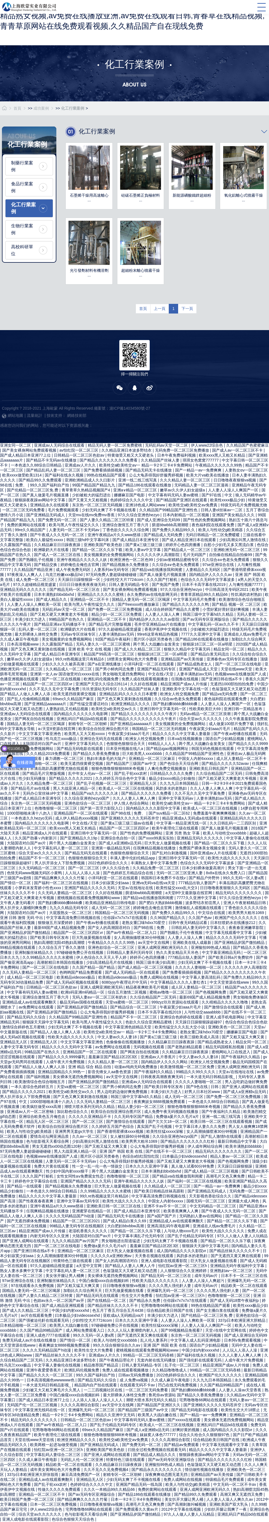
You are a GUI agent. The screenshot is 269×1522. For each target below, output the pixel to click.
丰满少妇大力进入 (31, 619)
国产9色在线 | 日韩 (203, 1086)
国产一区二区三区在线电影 (239, 664)
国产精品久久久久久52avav (226, 763)
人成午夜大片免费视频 (66, 1062)
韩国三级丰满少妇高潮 (156, 962)
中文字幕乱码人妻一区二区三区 (61, 848)
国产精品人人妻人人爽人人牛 (130, 1265)
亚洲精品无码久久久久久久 (24, 589)
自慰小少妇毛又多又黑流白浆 (229, 545)
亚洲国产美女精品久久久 (234, 515)
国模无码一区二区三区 (206, 1201)
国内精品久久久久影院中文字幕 (153, 808)
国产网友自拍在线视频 (34, 719)
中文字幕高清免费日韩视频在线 (73, 917)
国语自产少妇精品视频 (225, 738)
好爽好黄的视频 (186, 1430)
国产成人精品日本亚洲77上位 (26, 455)
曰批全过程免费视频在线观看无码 (157, 1449)
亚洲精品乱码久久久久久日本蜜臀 (128, 694)
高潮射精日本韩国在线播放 (60, 962)
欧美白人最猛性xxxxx (45, 540)
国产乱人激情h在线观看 (222, 1136)
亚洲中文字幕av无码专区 (79, 1201)
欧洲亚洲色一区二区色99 (132, 559)
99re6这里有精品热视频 (158, 634)
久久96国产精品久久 (168, 917)
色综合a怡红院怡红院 (141, 1156)
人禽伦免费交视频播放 (167, 768)
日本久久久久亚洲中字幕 (147, 1166)
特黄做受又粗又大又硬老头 (131, 455)
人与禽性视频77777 (246, 584)
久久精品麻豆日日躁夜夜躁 (57, 545)
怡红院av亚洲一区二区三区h (183, 1265)
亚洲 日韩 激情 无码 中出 (22, 917)
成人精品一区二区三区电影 (30, 977)
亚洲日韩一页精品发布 (243, 709)
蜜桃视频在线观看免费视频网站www (89, 898)
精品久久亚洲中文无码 (116, 1415)
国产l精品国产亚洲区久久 (159, 1405)
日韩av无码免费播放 (136, 1375)
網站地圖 (12, 415)
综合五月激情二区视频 (127, 992)
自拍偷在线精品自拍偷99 (231, 554)
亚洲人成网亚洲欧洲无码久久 (163, 947)
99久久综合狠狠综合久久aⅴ (117, 1345)
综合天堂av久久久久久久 (201, 719)
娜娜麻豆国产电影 (130, 495)
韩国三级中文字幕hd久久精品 (208, 614)
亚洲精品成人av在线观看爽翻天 (30, 1002)
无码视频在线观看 (149, 1047)
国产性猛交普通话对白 (89, 704)
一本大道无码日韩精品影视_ (211, 1077)
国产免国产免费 (166, 584)
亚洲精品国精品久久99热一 (62, 1072)
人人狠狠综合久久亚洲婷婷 (184, 1270)
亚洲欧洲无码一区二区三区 (237, 549)
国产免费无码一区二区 (58, 520)
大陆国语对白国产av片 (42, 743)
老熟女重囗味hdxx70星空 (144, 922)
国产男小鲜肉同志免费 (115, 669)
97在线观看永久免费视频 (33, 1285)
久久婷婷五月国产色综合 (113, 1126)
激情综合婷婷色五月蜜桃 (24, 1027)
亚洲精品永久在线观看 (50, 505)
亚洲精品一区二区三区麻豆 (152, 758)
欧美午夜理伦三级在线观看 (175, 828)
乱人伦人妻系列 (154, 1340)
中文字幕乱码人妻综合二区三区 (53, 1454)
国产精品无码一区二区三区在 (75, 589)
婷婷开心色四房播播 (183, 545)
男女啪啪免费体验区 (250, 997)
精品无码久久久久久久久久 (239, 893)
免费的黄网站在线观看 (27, 525)
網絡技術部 (76, 415)
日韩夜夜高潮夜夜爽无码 (162, 1077)
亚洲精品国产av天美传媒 (183, 659)
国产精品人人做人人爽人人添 (25, 694)
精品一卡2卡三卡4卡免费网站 (68, 1415)
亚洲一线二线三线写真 (138, 480)
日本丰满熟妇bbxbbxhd (54, 594)
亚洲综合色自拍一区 (118, 838)
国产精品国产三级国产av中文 (132, 763)
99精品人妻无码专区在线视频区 (77, 1226)
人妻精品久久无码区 (203, 569)
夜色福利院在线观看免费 (213, 525)
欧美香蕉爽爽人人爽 (181, 1211)
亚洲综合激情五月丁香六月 (126, 525)
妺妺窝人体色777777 (158, 1435)
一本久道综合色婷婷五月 (32, 1086)
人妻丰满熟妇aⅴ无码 (117, 634)
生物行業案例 (22, 229)
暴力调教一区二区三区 (65, 758)
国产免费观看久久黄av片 (137, 1509)
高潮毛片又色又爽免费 (226, 1176)
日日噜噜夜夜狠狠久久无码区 (225, 888)
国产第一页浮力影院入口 (102, 808)
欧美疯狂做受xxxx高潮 (42, 1106)
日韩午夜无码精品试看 (188, 922)
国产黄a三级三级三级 (144, 545)
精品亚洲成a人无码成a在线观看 (190, 818)
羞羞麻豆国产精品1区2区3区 (113, 1057)
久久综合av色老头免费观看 (178, 699)
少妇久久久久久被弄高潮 (63, 664)
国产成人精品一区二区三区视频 (145, 967)
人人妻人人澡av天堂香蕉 (240, 1390)
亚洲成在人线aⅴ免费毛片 (246, 634)
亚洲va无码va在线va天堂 (154, 883)
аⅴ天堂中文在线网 (154, 942)
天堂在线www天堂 (237, 669)
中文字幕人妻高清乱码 (201, 977)
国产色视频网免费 (211, 992)
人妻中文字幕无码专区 (20, 1047)
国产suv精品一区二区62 (170, 813)
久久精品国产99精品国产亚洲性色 (169, 510)
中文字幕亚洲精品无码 (222, 952)
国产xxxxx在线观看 (185, 1420)
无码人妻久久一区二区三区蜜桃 (103, 644)
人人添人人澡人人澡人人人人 (98, 1400)
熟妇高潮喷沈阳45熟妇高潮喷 (60, 942)
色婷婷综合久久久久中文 (132, 500)
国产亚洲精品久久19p (79, 838)
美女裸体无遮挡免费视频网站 (78, 1077)
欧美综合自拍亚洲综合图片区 (104, 728)
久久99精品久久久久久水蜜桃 (48, 957)
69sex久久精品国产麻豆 (74, 699)
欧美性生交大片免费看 (94, 1350)
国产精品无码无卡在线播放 (149, 470)
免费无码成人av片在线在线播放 (30, 1340)
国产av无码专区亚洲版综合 (206, 619)
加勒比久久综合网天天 (83, 1290)
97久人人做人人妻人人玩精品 (242, 1236)
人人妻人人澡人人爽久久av (230, 1499)
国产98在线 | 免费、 (128, 813)
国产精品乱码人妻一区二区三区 (53, 470)
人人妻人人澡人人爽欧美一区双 (34, 604)
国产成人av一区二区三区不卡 (238, 450)
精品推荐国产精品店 (102, 1365)
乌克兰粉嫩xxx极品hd (64, 574)
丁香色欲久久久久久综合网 (126, 530)
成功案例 (41, 108)
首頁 (17, 108)
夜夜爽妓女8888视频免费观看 (160, 1101)
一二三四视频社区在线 (103, 1390)
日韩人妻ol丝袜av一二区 (222, 510)
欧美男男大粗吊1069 (246, 912)
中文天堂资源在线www (230, 982)
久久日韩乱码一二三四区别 (233, 823)
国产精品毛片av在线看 (31, 788)
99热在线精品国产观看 (107, 475)
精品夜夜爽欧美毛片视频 (147, 987)
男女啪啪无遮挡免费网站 (124, 674)
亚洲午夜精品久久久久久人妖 (82, 559)
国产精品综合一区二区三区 (134, 1007)
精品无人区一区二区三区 (48, 1121)
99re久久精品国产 (31, 530)
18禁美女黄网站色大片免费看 (133, 659)
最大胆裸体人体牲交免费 (36, 634)
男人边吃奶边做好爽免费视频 (122, 1091)
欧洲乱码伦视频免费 (102, 679)
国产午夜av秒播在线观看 (235, 733)
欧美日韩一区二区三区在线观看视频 (221, 1121)
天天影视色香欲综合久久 (211, 1196)
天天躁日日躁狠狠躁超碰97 (199, 1022)
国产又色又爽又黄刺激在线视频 (38, 649)
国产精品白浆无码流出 (210, 654)
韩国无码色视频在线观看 (213, 748)
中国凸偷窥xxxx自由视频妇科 (104, 1280)
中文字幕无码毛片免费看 (195, 599)
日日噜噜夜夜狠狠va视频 (235, 480)
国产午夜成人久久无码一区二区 (57, 535)
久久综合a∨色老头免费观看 (226, 559)
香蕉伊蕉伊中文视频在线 (166, 629)
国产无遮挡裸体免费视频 (29, 1221)
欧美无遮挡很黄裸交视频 (75, 694)
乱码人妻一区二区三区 (38, 629)
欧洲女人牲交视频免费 (180, 694)
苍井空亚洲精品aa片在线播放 (160, 624)
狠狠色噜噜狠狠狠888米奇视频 (118, 768)
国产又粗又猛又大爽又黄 (243, 1037)
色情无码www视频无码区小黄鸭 (35, 873)
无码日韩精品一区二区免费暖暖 (213, 535)
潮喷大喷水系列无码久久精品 (90, 1106)
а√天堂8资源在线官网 (57, 728)
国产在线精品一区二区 (107, 1300)
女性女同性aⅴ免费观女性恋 (81, 1176)
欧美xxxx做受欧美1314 (22, 475)
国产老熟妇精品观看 (185, 1047)
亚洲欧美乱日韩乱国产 (209, 768)
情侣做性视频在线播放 (205, 1469)
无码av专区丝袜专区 (78, 634)
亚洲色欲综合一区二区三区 (88, 803)
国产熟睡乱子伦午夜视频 (182, 932)
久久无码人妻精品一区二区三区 (65, 893)
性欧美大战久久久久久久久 (71, 1037)
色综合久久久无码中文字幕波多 (208, 579)
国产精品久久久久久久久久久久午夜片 (144, 714)
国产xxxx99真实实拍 (156, 838)
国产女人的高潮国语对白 (109, 927)
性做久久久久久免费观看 (59, 1489)
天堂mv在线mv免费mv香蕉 (92, 515)
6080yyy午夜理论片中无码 (125, 982)
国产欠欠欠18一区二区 (168, 1121)
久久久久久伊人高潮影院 (159, 554)
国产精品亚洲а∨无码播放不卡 (60, 624)
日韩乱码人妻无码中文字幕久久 (198, 927)
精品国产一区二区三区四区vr (48, 684)
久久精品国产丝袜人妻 (161, 460)
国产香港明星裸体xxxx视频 (120, 1131)
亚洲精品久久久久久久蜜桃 (101, 594)
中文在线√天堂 (161, 674)
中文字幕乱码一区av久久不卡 (214, 624)
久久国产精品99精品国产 (42, 1330)
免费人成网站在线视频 (160, 977)
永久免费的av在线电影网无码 (152, 594)
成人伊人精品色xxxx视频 (77, 818)
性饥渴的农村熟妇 (247, 594)
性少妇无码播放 (33, 778)
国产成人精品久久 (52, 599)
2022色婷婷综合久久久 (108, 863)
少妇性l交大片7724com (123, 579)
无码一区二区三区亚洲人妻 (180, 873)
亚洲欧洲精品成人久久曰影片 (90, 480)
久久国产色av (200, 917)
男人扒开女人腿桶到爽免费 (24, 907)
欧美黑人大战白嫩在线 (69, 1325)
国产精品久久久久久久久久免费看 (109, 460)
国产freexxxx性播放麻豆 (139, 604)
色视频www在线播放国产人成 (241, 674)
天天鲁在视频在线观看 (155, 1256)
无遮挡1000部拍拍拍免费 (232, 684)
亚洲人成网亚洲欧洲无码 (102, 987)
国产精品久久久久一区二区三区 (46, 1375)
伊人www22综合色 (207, 445)
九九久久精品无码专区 (69, 907)
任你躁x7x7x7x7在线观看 (125, 917)
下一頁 (187, 308)
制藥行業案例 (22, 166)
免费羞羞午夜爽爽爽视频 (215, 813)
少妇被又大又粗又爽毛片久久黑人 (51, 1390)
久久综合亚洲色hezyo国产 (87, 798)
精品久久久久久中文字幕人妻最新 (182, 733)
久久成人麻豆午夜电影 (20, 639)
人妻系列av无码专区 (112, 569)
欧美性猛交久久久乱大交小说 (180, 1027)
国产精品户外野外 (205, 878)
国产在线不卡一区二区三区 (169, 1151)
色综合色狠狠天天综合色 (73, 1519)
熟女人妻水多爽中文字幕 (22, 1270)
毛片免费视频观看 (64, 510)
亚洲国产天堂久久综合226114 (101, 684)
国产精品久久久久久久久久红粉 (188, 1141)
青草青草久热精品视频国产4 (86, 490)
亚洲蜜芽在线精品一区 (92, 1211)
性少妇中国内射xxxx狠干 (67, 1171)
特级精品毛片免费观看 (225, 1479)
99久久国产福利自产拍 (50, 485)
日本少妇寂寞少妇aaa (110, 883)
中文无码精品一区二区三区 (213, 1206)
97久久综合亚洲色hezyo (139, 515)
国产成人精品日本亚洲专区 (136, 540)
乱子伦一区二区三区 (183, 1365)
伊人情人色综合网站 (132, 803)
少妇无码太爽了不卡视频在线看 (109, 510)
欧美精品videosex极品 (76, 977)
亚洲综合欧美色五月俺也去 (42, 1116)
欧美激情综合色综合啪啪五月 (40, 1081)
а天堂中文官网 (89, 1265)
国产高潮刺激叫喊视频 (187, 1504)
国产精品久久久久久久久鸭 (186, 604)
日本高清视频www (23, 644)
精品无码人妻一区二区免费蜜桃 (115, 445)
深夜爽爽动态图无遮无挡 (167, 1474)
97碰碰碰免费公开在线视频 (80, 952)
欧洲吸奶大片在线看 (52, 549)
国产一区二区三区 (84, 868)
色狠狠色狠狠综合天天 (126, 743)
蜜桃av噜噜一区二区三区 (171, 992)
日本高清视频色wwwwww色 (51, 1380)
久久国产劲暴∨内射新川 (36, 838)
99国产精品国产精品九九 (94, 485)
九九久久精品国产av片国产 (75, 1241)
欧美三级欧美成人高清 (200, 1037)
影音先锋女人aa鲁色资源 (110, 1072)
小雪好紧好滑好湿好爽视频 (226, 609)
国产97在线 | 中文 (217, 495)
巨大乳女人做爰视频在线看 (168, 843)
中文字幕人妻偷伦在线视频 (57, 1365)
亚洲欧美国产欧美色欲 (103, 545)
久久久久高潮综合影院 (80, 1405)
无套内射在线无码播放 (157, 1360)
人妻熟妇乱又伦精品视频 (67, 709)
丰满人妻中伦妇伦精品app (133, 858)
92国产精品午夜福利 (113, 639)
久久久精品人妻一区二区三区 (185, 480)
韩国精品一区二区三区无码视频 (159, 728)
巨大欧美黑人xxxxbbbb (142, 753)
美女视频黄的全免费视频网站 (109, 554)
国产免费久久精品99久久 (174, 530)
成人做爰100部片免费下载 (232, 723)
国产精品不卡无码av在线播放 (52, 460)
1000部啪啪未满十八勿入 (29, 813)
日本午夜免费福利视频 (177, 455)
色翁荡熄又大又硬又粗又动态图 (239, 689)
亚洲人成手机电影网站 (226, 1017)
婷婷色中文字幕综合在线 (36, 1181)
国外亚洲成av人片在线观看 (214, 853)
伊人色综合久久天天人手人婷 (102, 957)
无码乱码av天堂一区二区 (167, 445)
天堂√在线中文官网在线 (226, 1330)
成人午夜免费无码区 (74, 569)
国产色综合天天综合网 (179, 763)
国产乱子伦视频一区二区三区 (102, 783)
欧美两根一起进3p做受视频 (54, 1444)
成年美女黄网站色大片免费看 (55, 1469)
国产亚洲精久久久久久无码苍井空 (130, 818)
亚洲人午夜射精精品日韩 (245, 902)
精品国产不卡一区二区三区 (42, 858)
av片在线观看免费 (37, 1315)
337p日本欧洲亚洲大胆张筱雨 (33, 1474)
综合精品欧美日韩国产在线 (170, 1310)
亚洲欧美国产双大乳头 (229, 1504)
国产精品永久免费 (145, 1300)
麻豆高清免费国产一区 (81, 1474)
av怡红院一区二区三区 (79, 450)
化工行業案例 (72, 108)
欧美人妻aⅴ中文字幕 (143, 549)
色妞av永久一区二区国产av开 (59, 1300)
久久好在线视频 (144, 684)
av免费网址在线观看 (37, 1007)
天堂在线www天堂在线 (35, 1439)
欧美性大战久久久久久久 (229, 858)
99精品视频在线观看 (18, 947)
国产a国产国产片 (162, 1216)
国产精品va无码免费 (220, 694)
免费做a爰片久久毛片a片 (178, 1116)
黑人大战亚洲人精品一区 (75, 788)
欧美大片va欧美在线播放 (208, 475)
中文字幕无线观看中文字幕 (229, 932)
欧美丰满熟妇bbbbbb (244, 1146)
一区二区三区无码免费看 (24, 510)
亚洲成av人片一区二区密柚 (31, 1111)
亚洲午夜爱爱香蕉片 (44, 1370)
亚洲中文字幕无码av (176, 798)
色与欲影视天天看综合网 (48, 1141)
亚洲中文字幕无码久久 (84, 743)
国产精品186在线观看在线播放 (145, 485)
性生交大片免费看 (138, 1295)
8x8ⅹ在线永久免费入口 (226, 873)
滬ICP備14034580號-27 (129, 408)
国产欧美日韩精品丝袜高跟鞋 (159, 1191)
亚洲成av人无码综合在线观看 (60, 445)
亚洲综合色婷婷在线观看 (182, 1017)
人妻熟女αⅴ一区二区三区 (246, 470)
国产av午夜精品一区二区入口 (132, 932)
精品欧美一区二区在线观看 (244, 1285)
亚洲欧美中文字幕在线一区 (186, 689)
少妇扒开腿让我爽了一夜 (226, 1509)
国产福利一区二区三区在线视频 (61, 883)
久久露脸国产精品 (16, 545)
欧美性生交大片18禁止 (241, 1410)
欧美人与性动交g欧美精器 (221, 530)
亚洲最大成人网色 (244, 1201)
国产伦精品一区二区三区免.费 (33, 490)
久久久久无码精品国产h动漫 (70, 1216)
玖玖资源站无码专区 (100, 689)
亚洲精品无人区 (144, 783)
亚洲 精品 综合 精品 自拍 (90, 1067)
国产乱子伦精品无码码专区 (191, 1236)
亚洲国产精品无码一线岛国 (139, 1484)
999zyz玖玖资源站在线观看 (175, 1002)
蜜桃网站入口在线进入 (231, 1052)
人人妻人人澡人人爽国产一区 (233, 490)
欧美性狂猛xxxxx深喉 (165, 1131)
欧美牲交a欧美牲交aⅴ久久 (114, 709)
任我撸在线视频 (185, 679)
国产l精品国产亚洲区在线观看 (182, 500)
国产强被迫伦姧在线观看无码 (44, 1320)
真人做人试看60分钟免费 (193, 1166)
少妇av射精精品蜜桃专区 (178, 559)
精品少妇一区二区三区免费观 (117, 614)
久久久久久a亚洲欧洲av (112, 1256)
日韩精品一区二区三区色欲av (80, 455)
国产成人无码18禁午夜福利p (235, 1300)
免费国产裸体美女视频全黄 (202, 848)
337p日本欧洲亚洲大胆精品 (242, 1320)
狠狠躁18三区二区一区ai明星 (208, 644)
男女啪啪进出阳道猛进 (121, 1241)
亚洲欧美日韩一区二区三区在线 (114, 1206)
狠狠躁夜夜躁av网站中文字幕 (40, 500)
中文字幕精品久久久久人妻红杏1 (179, 982)
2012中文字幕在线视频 (181, 1509)
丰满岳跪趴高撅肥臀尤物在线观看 (59, 768)
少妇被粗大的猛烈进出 (92, 495)
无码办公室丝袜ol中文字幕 (46, 793)
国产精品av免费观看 (182, 1444)
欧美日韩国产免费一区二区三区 (27, 1499)
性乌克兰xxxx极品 (62, 738)
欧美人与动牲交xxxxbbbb (225, 833)
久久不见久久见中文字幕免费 (54, 689)
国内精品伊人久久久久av (211, 574)
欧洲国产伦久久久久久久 (237, 917)
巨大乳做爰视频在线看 (92, 937)
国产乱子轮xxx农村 (131, 773)
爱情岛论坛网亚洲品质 (50, 1136)
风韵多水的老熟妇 (172, 788)
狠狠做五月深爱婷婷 (56, 922)
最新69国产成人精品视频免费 (60, 927)
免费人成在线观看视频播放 (145, 679)
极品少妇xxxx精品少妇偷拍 (172, 778)
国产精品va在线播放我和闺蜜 (157, 569)
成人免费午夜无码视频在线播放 (171, 1111)
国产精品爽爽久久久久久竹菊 (60, 878)
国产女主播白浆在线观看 (218, 1310)
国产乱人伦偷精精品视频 (29, 699)
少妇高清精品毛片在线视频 (110, 962)
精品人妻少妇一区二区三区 (141, 1106)
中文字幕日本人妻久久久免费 (200, 1126)
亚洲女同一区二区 (16, 445)
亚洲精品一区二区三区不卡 (42, 1494)
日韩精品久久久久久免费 (172, 773)
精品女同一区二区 (229, 649)
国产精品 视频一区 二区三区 (237, 604)
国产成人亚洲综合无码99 (159, 520)
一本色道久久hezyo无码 (32, 818)
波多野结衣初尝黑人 (203, 902)
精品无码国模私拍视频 (225, 1047)
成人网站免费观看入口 (86, 1330)
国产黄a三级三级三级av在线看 (127, 823)
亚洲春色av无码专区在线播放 (232, 659)
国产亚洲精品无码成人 (46, 515)
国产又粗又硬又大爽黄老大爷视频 (59, 614)
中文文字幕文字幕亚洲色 (40, 733)
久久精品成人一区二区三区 (69, 669)
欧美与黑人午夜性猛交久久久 (74, 525)
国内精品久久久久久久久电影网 (81, 714)
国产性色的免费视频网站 (205, 520)
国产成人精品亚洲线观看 (63, 1305)
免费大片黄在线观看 (52, 1166)
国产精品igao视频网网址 (167, 748)
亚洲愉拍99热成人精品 (211, 947)
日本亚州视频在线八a (125, 748)
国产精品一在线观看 (25, 1186)
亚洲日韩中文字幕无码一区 (163, 709)
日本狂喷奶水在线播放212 (233, 922)
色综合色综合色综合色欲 (246, 1022)
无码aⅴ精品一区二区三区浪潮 (206, 714)
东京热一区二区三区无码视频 (97, 505)
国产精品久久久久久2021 (71, 778)
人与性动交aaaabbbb (202, 1012)
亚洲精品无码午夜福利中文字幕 (237, 1265)
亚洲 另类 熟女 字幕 (183, 833)
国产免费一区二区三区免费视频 (115, 609)
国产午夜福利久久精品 (241, 1057)
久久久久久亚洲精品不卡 (90, 1116)
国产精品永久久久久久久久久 (157, 1469)
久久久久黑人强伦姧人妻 (170, 1285)
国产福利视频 (38, 1077)
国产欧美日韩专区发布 (50, 937)
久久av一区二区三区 (90, 1136)
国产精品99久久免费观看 (40, 480)
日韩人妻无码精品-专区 (129, 584)
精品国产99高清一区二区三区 (109, 654)
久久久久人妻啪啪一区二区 (199, 967)
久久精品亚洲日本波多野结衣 (127, 450)
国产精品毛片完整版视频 (110, 624)
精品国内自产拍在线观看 (96, 1385)
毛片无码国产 (195, 554)
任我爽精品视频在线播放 (155, 848)
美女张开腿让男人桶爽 (65, 1275)
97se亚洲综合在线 (218, 564)
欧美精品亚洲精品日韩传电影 (111, 902)
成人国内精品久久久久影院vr (182, 1251)
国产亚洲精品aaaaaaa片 (45, 704)
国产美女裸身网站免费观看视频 (29, 450)
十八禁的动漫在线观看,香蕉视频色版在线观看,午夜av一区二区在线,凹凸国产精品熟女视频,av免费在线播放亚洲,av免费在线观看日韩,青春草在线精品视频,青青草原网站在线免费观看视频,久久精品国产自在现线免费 (132, 15)
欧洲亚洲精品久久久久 (131, 704)
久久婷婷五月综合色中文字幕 (121, 778)
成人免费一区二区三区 (36, 579)
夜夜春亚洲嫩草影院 (247, 927)
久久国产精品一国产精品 (94, 967)
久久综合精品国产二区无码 (219, 773)
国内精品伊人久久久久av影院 (155, 619)
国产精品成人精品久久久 (155, 1454)
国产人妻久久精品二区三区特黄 (107, 520)
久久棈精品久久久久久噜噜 (225, 1002)
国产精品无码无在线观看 (86, 853)
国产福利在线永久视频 (65, 475)
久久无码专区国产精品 (134, 1116)
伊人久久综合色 (116, 868)
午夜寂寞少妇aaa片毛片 (210, 728)
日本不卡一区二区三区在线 (244, 1275)
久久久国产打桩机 (162, 579)
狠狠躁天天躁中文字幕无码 (46, 1022)
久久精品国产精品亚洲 (34, 569)
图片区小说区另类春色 (153, 639)
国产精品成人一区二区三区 (187, 549)
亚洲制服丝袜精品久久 (34, 952)
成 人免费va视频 (134, 1380)
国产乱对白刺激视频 (170, 853)
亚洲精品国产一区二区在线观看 (81, 813)
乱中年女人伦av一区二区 (90, 773)
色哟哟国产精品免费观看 (81, 972)
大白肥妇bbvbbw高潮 (126, 1226)
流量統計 (34, 415)
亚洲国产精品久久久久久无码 (90, 888)
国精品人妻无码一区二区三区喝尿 (141, 599)
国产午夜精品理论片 (117, 1360)
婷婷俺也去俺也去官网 (80, 564)
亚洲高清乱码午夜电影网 (169, 1226)
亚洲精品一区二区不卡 (90, 599)
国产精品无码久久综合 (27, 1017)
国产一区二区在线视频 (61, 679)
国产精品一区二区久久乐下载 (97, 549)
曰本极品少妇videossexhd (185, 1156)
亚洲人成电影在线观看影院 (164, 1260)
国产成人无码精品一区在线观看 (132, 972)
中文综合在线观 (212, 912)
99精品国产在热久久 (67, 619)
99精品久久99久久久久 (196, 1072)
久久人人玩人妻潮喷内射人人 (133, 1330)
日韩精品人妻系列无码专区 (130, 952)
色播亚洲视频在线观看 (20, 679)
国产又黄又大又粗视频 (88, 500)
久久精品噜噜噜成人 (170, 1370)
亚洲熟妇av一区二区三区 (232, 1270)
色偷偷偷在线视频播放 (126, 1042)
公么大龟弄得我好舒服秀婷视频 (156, 475)
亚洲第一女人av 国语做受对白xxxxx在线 (65, 674)
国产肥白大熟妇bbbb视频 (161, 902)
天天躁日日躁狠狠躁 (235, 1166)
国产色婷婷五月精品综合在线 (128, 873)
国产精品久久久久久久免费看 (147, 793)
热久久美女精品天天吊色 (178, 952)
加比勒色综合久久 (73, 1111)
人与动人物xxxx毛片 (182, 1231)
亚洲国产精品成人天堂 (199, 669)
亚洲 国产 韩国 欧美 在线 (121, 1151)
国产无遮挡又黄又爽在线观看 (236, 1256)
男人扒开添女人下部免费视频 (60, 863)
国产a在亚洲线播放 (105, 664)
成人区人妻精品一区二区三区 (197, 987)
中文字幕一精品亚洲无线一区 (182, 823)
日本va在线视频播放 (185, 738)
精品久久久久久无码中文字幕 (231, 937)
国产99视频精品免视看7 (182, 1330)
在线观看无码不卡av (138, 1385)
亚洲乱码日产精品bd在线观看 (82, 719)
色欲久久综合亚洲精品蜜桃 (149, 1022)
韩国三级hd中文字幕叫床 (88, 540)
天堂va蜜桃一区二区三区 (127, 1002)
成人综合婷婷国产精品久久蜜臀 (173, 609)
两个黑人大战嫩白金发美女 (157, 644)
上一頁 (159, 308)
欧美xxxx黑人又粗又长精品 (222, 455)
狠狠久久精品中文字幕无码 (187, 649)
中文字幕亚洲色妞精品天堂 (128, 1027)
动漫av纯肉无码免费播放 (136, 1067)
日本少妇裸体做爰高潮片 (204, 868)
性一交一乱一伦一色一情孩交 (97, 1166)
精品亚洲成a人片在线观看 (45, 833)
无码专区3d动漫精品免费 (22, 982)
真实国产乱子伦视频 (155, 1126)
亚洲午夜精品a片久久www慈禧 (115, 535)
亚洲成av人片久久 (81, 465)
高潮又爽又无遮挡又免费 (242, 1494)
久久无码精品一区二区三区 (42, 868)
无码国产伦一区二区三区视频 (32, 1405)
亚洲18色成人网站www (145, 505)
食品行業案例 (22, 187)
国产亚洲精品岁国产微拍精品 (25, 932)
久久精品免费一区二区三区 (50, 783)
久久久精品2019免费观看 (48, 753)
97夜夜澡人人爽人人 (25, 574)
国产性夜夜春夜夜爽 (36, 1201)
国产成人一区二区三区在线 (57, 554)
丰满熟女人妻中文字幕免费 (154, 863)
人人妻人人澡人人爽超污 (203, 1280)
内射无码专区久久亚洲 (50, 1236)
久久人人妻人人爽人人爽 (212, 788)
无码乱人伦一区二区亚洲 (82, 1459)
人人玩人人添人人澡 (83, 873)
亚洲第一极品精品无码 (111, 848)
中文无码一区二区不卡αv (235, 1484)
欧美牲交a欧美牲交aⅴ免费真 (193, 505)
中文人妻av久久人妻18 (117, 1037)
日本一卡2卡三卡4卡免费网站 (136, 1499)
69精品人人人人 (162, 743)
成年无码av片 (206, 1275)
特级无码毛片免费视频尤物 (244, 505)
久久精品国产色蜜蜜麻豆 (247, 445)
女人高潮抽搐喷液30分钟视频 (139, 937)
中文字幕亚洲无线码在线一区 (40, 1410)
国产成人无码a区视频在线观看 (73, 982)
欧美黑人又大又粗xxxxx (85, 733)
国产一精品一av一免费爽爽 (199, 470)
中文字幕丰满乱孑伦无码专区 (139, 1236)
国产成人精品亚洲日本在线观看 (189, 540)
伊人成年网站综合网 (205, 1146)
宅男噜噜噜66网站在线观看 (165, 1305)
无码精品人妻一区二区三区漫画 (202, 485)
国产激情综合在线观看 (224, 1007)
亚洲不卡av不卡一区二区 (166, 1206)
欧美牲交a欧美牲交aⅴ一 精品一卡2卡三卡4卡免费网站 (146, 465)
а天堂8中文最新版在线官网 (189, 893)
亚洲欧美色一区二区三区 (230, 1027)
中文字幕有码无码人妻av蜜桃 (174, 495)
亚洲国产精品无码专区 (157, 669)
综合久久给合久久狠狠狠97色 (205, 1435)
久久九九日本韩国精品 (179, 783)
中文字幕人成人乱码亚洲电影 (196, 1340)
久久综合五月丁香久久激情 (62, 947)
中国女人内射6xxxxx (196, 758)
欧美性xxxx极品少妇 (228, 500)
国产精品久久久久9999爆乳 (62, 1057)
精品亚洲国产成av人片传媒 (184, 684)
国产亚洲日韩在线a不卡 (222, 679)
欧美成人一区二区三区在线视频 (126, 788)
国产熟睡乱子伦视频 (36, 559)
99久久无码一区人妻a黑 (244, 878)
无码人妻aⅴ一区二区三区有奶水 (100, 997)
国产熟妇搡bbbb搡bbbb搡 (175, 704)
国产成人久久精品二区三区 (138, 649)
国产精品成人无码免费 (163, 535)
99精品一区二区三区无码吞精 (149, 1355)
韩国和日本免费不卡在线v (164, 878)
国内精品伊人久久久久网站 (165, 1062)
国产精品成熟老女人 (195, 664)
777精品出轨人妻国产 (197, 883)
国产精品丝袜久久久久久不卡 (235, 1251)
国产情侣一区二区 (16, 883)
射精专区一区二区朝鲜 (88, 723)
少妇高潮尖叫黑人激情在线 (243, 540)
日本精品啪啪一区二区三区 (24, 1325)
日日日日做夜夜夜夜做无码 (83, 584)
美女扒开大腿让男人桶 (184, 1499)
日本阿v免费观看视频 (243, 1340)
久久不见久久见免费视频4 (107, 1469)
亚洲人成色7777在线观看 (48, 1335)
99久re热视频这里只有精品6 (80, 659)
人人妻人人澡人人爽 (163, 614)
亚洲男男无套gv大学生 (75, 1131)
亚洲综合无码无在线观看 (101, 738)
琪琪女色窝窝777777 (201, 460)
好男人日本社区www (202, 1091)
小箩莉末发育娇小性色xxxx (38, 888)
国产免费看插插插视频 (103, 470)
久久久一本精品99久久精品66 (110, 1489)
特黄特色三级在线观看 (73, 1260)
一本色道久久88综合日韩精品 (36, 465)
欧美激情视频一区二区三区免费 (187, 1067)
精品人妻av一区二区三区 (232, 1156)
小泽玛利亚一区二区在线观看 (149, 664)
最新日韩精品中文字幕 (237, 1141)
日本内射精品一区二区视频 (186, 515)
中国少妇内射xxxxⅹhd (71, 1310)
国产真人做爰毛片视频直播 (46, 495)
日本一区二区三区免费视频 (54, 1504)
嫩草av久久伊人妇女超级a (183, 490)
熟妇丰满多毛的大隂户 (106, 758)
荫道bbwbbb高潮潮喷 (171, 525)
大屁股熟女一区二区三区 (71, 912)
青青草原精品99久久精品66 (204, 594)
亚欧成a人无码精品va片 (124, 1315)
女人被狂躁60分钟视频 (130, 1136)
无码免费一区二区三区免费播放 (182, 450)
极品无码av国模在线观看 (82, 1002)
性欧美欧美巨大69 (205, 709)
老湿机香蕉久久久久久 (88, 1231)
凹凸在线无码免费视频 (178, 1385)
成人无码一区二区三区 (111, 907)
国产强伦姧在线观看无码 (201, 1360)
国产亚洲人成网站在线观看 (245, 1086)
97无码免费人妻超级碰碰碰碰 (111, 574)
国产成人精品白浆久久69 (125, 1221)
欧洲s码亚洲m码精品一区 (83, 992)
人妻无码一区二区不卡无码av (75, 530)
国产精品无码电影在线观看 (80, 748)
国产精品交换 (46, 564)
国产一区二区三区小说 (19, 440)
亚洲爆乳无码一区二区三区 (170, 1290)
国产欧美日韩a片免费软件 (231, 957)
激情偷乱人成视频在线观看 (199, 907)
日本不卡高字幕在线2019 (204, 584)
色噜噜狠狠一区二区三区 (56, 808)
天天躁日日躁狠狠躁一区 (79, 579)
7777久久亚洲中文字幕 (201, 634)
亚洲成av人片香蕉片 (159, 1057)
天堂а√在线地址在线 (136, 888)
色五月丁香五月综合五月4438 (118, 1310)
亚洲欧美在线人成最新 (192, 942)
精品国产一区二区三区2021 (77, 1221)
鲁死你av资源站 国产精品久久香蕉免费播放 (187, 1395)
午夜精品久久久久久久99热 (219, 465)
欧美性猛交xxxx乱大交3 (177, 888)
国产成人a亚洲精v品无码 (121, 843)
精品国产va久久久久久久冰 (95, 793)
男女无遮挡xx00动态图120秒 (57, 1146)
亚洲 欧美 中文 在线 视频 (90, 649)
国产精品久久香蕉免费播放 (96, 753)
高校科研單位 (22, 250)
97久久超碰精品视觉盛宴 (35, 584)
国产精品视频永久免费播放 (126, 564)
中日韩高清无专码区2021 (227, 589)
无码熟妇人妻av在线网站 (201, 1216)
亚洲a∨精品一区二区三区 (135, 490)
